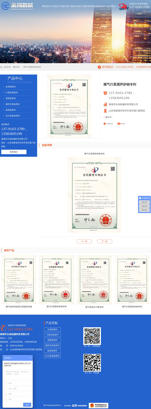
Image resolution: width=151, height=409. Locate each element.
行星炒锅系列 (12, 92)
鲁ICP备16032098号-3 (52, 405)
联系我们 (14, 152)
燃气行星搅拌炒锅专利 (32, 67)
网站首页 (16, 67)
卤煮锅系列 (11, 110)
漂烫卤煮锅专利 (84, 241)
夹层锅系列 (11, 87)
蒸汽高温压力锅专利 (105, 241)
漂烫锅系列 (11, 98)
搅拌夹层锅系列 (13, 104)
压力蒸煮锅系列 (13, 116)
